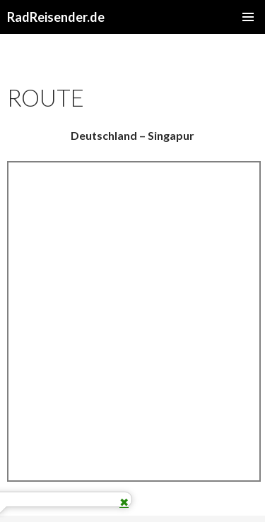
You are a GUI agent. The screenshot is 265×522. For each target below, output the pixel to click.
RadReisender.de (56, 17)
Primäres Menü (248, 17)
